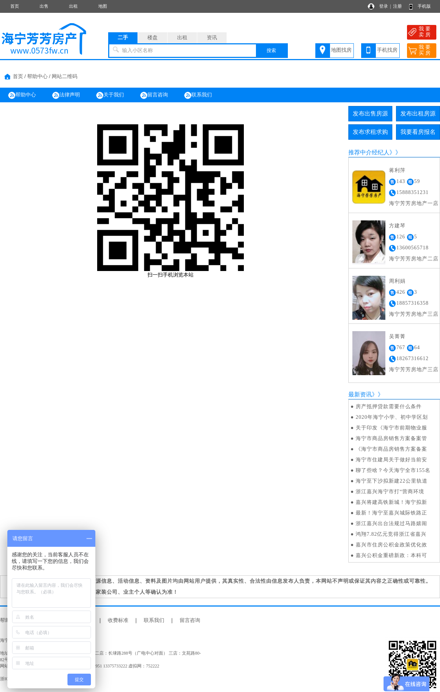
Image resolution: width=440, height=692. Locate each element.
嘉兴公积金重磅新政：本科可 (391, 555)
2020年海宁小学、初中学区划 (392, 417)
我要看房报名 (418, 132)
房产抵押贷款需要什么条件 (389, 406)
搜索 (271, 50)
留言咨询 (154, 95)
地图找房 (341, 50)
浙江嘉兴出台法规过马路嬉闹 (391, 523)
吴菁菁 (397, 336)
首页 (14, 6)
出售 (44, 6)
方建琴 (397, 225)
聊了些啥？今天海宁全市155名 (393, 470)
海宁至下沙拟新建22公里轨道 (392, 481)
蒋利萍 (397, 170)
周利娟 (397, 281)
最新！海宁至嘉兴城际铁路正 (391, 513)
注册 (397, 6)
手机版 (424, 6)
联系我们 (198, 95)
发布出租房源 (418, 113)
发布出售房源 (370, 113)
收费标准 (118, 620)
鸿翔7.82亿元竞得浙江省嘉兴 (391, 534)
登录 (383, 6)
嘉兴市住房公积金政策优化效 (391, 545)
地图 (102, 6)
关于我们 (110, 95)
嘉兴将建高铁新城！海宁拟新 (391, 502)
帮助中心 (37, 76)
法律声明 (66, 95)
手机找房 (387, 50)
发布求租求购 (370, 132)
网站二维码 (64, 76)
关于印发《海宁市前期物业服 (391, 428)
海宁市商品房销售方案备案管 (391, 438)
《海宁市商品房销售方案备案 (391, 449)
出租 (73, 6)
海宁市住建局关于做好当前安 (391, 459)
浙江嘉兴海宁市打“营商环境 (390, 491)
